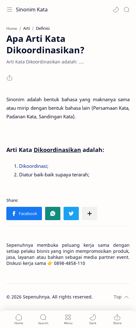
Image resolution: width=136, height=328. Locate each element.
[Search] (126, 9)
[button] (115, 9)
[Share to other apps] (89, 213)
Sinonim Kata (32, 9)
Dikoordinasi (33, 166)
